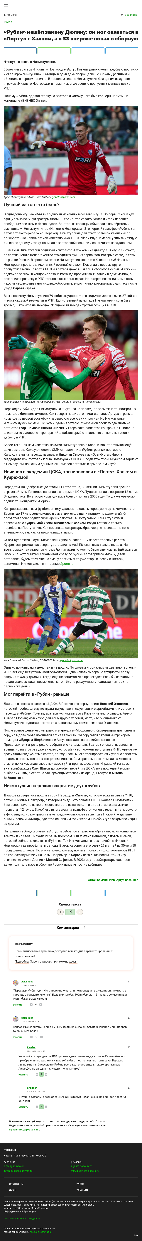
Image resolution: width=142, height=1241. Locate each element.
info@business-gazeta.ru (18, 1170)
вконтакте (13, 1183)
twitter (77, 1183)
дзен (10, 1189)
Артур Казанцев (127, 880)
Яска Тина (27, 981)
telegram (79, 1189)
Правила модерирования (24, 1129)
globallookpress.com (63, 197)
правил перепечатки (40, 1232)
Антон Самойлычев (101, 880)
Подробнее (22, 961)
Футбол (9, 21)
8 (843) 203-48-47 (81, 1166)
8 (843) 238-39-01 (14, 1166)
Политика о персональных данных (22, 1218)
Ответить (18, 1005)
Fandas (31, 1047)
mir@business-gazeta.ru (85, 1170)
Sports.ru (66, 564)
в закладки (129, 14)
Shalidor (32, 1087)
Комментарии (71, 928)
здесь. (73, 961)
